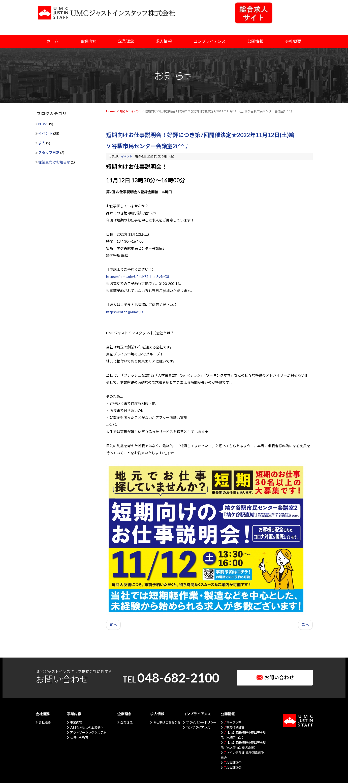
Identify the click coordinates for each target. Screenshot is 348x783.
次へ (305, 625)
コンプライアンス (198, 727)
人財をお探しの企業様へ (86, 727)
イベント (45, 133)
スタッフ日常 (49, 152)
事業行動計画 (235, 727)
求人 (42, 143)
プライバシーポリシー (201, 722)
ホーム (52, 41)
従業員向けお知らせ (54, 162)
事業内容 (76, 722)
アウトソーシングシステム (88, 732)
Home (110, 111)
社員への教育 (79, 737)
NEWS (43, 124)
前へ (113, 625)
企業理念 (126, 41)
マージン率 (233, 722)
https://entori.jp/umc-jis (124, 312)
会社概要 (45, 722)
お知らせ (123, 111)
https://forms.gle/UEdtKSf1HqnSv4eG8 (137, 276)
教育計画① (233, 763)
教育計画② (233, 768)
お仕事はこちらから (166, 722)
